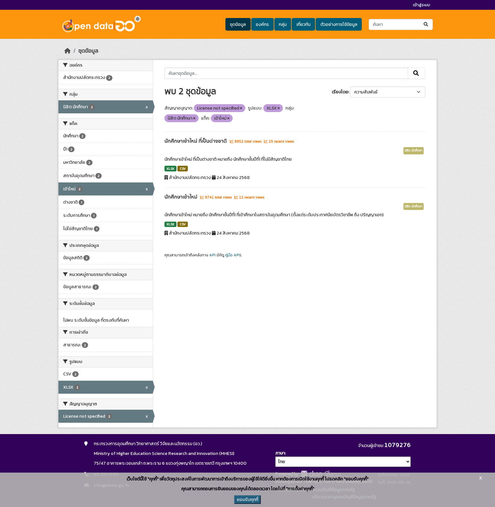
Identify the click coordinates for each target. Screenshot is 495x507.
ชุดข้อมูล (238, 24)
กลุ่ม (283, 24)
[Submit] (426, 24)
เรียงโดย (340, 92)
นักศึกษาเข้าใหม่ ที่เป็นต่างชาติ (196, 141)
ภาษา (280, 453)
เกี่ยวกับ (303, 24)
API (212, 255)
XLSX (170, 168)
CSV (183, 168)
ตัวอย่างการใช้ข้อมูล (338, 24)
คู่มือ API (232, 255)
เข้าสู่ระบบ (421, 5)
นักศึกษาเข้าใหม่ (181, 197)
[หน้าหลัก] (67, 51)
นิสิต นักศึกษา (413, 150)
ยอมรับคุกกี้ (247, 499)
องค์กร (262, 24)
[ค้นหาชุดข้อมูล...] (401, 24)
